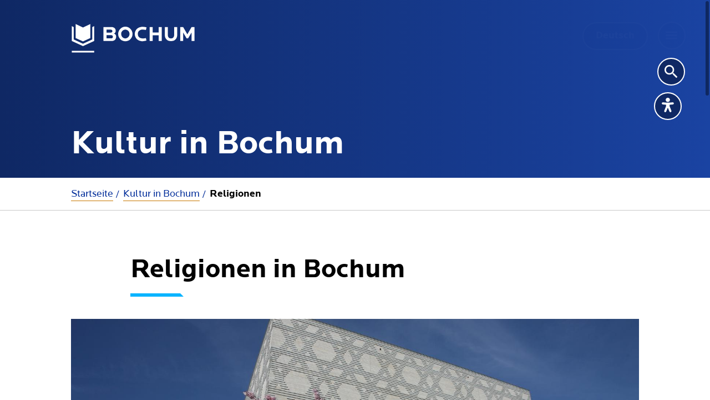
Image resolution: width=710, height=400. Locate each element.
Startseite (92, 193)
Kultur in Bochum (161, 193)
